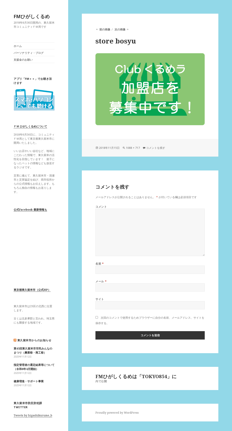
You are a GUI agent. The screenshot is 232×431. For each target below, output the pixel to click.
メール (101, 281)
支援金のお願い (23, 59)
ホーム (18, 46)
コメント (101, 206)
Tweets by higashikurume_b (33, 415)
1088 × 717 (133, 148)
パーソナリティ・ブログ (29, 53)
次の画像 (120, 29)
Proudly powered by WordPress (117, 412)
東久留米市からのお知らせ (34, 340)
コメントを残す (155, 148)
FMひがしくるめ (32, 16)
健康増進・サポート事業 (29, 381)
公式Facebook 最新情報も (30, 209)
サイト (99, 299)
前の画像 (104, 29)
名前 (99, 263)
